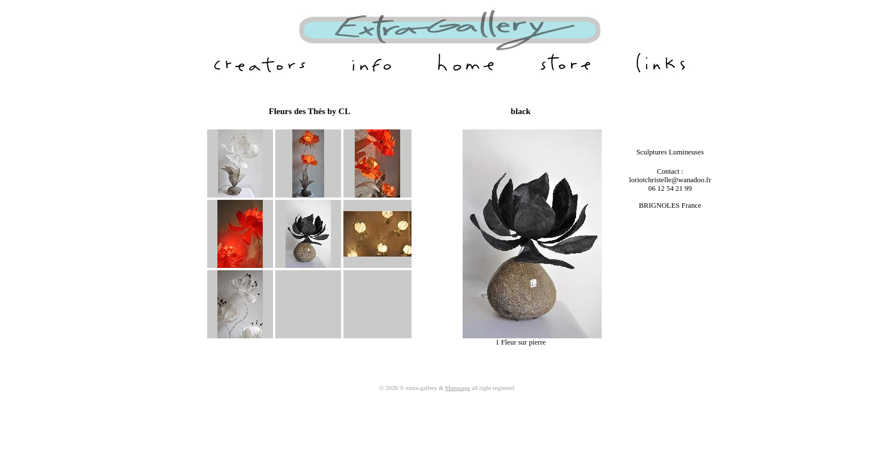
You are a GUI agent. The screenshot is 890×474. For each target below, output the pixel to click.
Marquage (457, 387)
